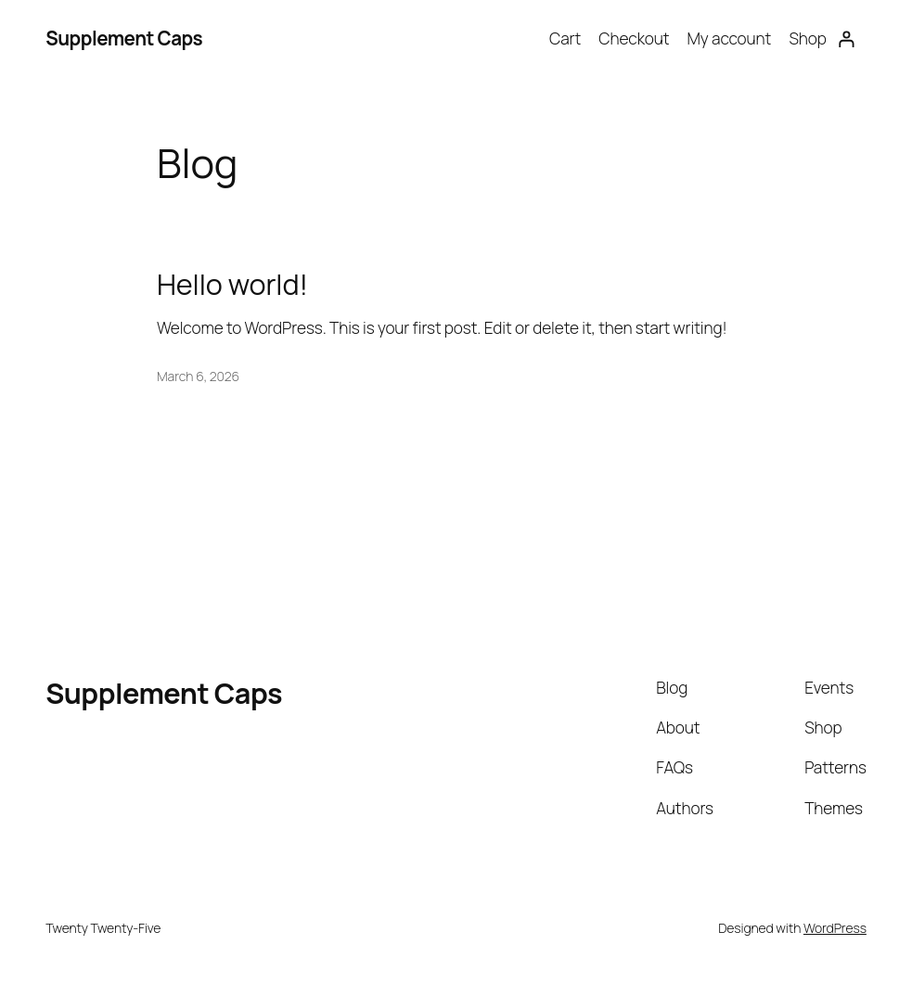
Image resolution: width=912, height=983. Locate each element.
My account (729, 38)
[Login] (847, 38)
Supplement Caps (123, 38)
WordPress (835, 928)
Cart (565, 38)
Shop (807, 38)
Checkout (633, 38)
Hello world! (232, 284)
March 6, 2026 (198, 376)
